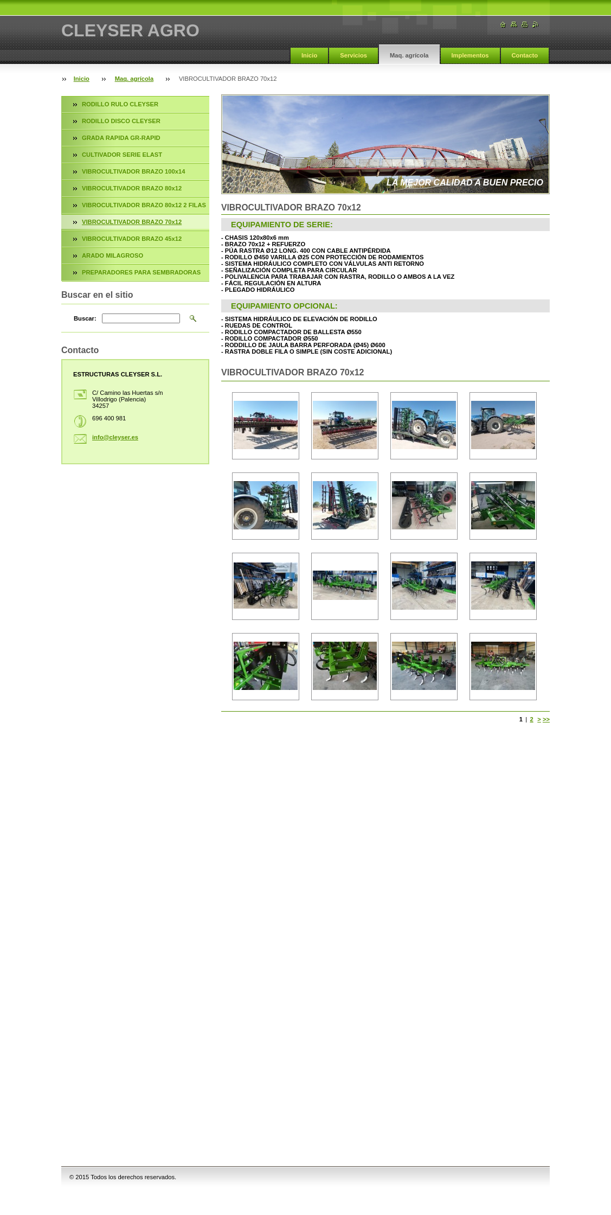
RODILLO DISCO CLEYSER (121, 121)
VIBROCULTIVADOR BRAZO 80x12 (132, 188)
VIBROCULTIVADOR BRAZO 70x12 (132, 222)
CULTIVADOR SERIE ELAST (122, 154)
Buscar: (85, 318)
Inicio (309, 55)
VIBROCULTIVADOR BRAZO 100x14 (133, 171)
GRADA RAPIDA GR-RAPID (121, 138)
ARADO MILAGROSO (112, 255)
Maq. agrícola (409, 55)
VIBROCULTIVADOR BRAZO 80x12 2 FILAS (144, 205)
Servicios (353, 55)
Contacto (525, 55)
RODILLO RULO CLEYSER (120, 104)
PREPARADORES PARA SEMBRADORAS (141, 272)
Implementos (470, 55)
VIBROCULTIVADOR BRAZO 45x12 (132, 238)
